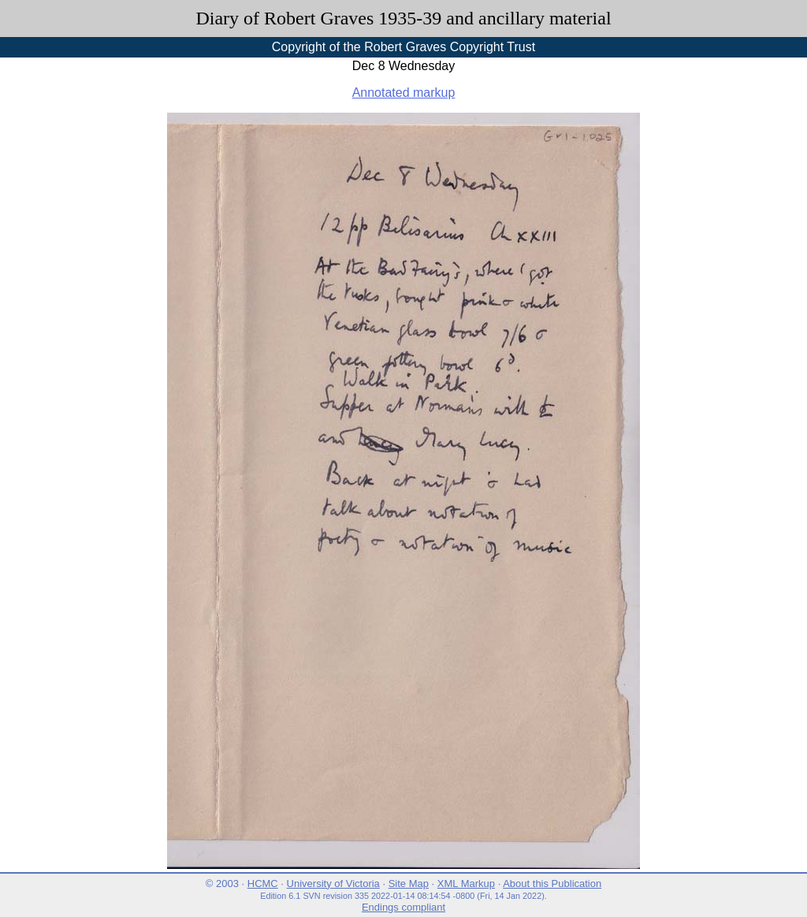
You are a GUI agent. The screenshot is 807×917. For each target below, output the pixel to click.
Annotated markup (404, 92)
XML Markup (466, 883)
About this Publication (552, 883)
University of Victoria (333, 883)
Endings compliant (403, 907)
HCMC (262, 883)
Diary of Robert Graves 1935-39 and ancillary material (403, 18)
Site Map (409, 883)
